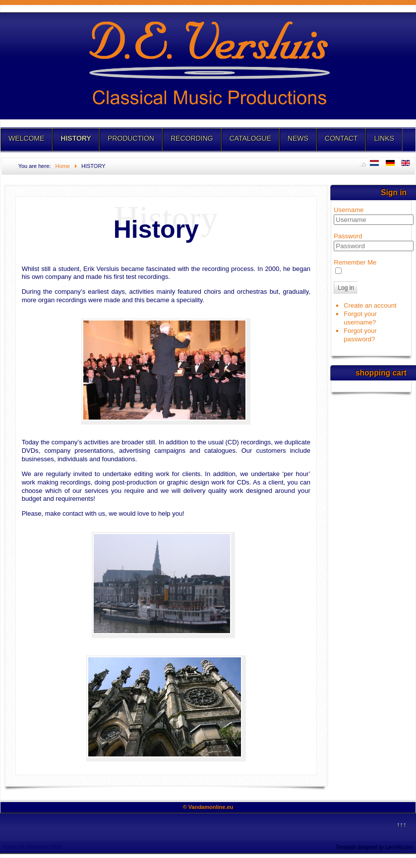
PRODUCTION (131, 138)
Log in (346, 287)
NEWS (298, 138)
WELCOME (26, 138)
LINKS (384, 138)
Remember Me (355, 262)
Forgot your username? (360, 318)
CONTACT (341, 138)
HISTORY (75, 138)
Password (348, 236)
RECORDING (192, 138)
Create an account (370, 305)
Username (348, 210)
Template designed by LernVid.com (374, 847)
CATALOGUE (250, 138)
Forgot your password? (360, 335)
